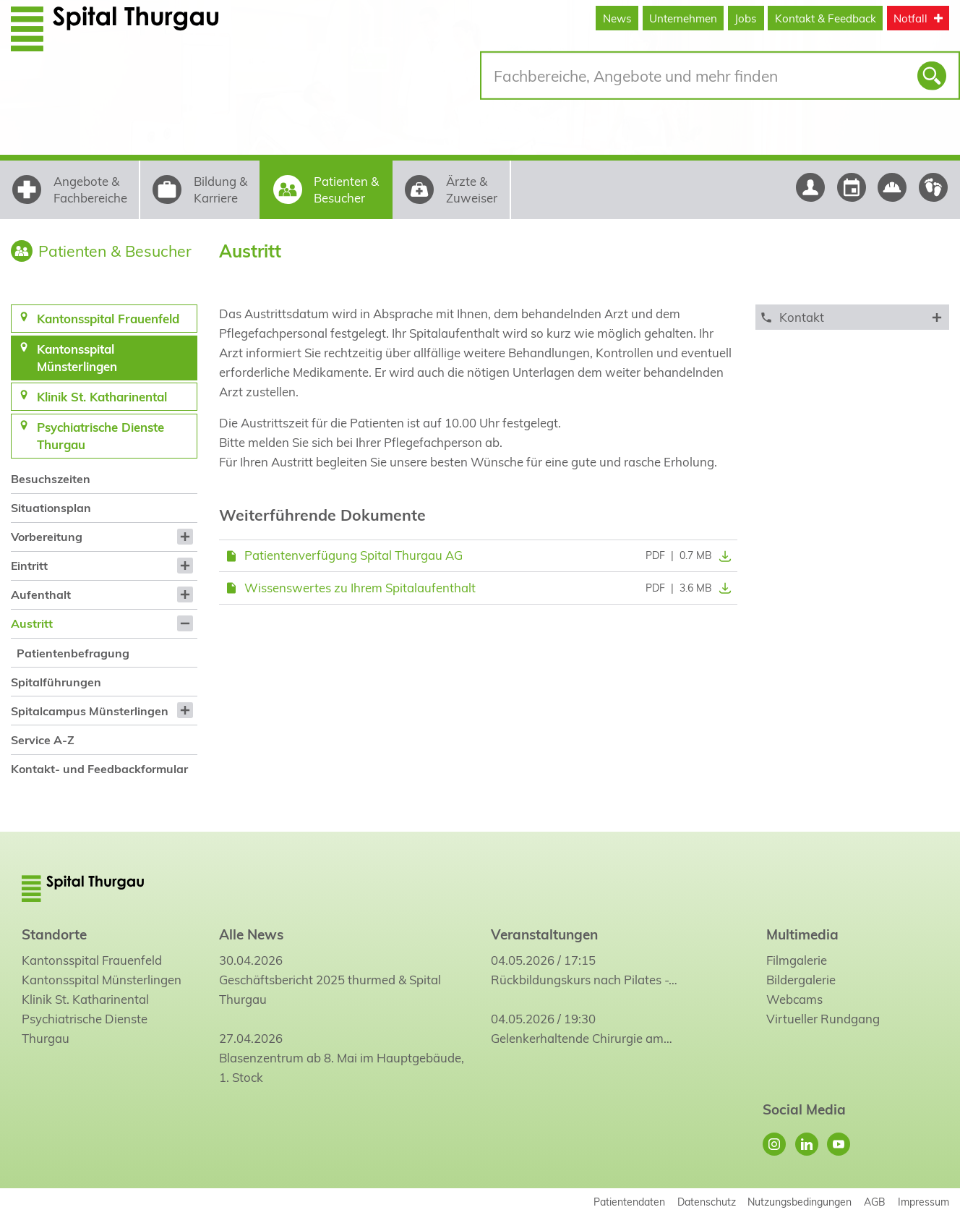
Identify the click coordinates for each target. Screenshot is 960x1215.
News (617, 18)
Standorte (54, 934)
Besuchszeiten (50, 479)
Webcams (794, 999)
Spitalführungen (56, 682)
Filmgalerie (796, 960)
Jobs (745, 18)
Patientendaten (629, 1201)
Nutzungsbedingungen (799, 1201)
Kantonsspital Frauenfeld (92, 960)
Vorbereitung (46, 536)
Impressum (923, 1201)
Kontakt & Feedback (825, 18)
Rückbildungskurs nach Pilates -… (584, 979)
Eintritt (29, 565)
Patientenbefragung (73, 653)
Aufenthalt (41, 594)
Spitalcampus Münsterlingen (89, 711)
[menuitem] (104, 479)
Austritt (32, 623)
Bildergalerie (801, 979)
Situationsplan (51, 507)
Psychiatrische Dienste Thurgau (84, 1028)
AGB (875, 1201)
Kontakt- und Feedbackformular (99, 769)
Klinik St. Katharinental (85, 999)
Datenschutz (706, 1201)
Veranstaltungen (544, 934)
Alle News (251, 934)
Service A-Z (42, 740)
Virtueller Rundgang (823, 1018)
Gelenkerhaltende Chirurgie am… (581, 1038)
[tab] (852, 317)
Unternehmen (683, 18)
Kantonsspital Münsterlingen (101, 979)
